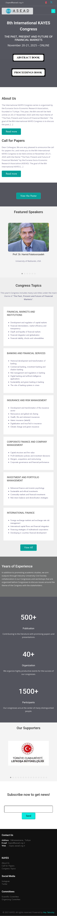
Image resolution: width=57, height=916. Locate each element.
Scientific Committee (10, 896)
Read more (11, 131)
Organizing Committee (11, 899)
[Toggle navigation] (53, 11)
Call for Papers (8, 866)
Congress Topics (9, 868)
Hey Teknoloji (48, 912)
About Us (5, 863)
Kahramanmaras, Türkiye (21, 840)
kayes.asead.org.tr (17, 846)
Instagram (6, 881)
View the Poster (28, 196)
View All (28, 547)
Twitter (4, 884)
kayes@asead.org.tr (15, 2)
